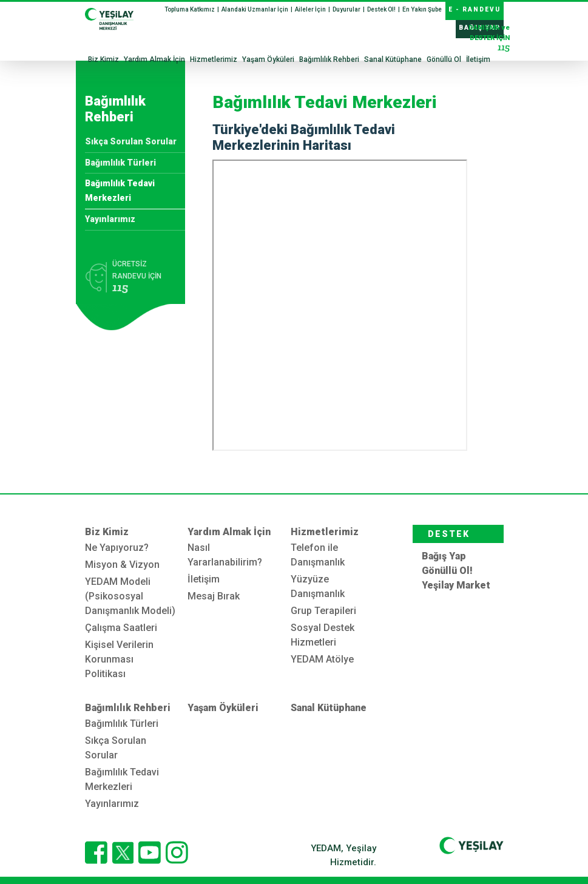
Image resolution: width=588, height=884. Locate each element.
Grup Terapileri (323, 610)
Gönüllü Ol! (447, 570)
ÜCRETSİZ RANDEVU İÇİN (144, 278)
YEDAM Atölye (322, 659)
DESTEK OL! (449, 536)
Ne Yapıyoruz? (117, 547)
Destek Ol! (382, 9)
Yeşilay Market (456, 585)
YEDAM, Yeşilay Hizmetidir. (343, 855)
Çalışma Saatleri (121, 627)
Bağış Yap (444, 556)
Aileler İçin (311, 9)
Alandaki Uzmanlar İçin (255, 9)
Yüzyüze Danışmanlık (318, 586)
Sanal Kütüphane (393, 59)
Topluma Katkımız (190, 9)
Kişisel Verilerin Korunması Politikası (119, 659)
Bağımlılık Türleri (120, 162)
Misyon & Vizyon (122, 564)
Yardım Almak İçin (154, 59)
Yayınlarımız (110, 219)
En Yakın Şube (422, 9)
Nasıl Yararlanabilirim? (225, 555)
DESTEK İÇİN (489, 39)
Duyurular (347, 9)
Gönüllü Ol (444, 59)
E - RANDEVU (474, 9)
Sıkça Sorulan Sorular (131, 141)
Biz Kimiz (103, 59)
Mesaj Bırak (214, 596)
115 (504, 47)
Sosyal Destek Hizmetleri (322, 635)
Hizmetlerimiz (213, 59)
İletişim (478, 59)
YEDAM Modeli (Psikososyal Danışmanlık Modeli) (130, 596)
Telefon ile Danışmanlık (318, 555)
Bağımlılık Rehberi (329, 59)
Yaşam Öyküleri (268, 59)
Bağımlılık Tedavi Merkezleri (120, 190)
